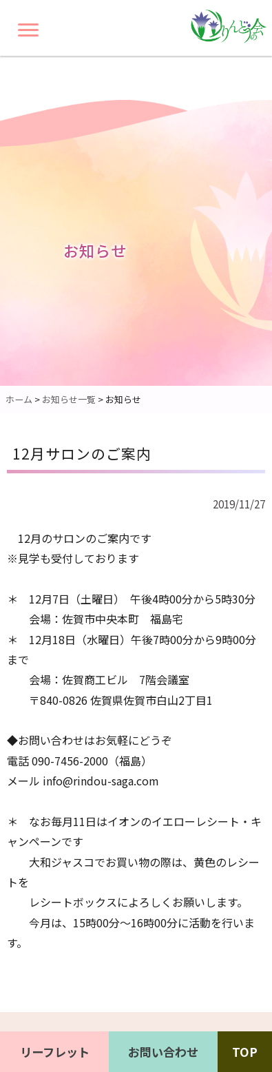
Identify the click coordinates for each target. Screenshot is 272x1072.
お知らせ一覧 (69, 399)
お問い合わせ (163, 1051)
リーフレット (55, 1051)
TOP (245, 1051)
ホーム (19, 399)
